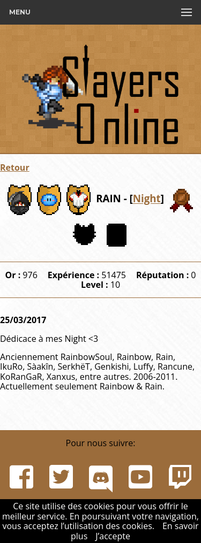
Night (147, 198)
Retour (14, 167)
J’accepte (112, 536)
